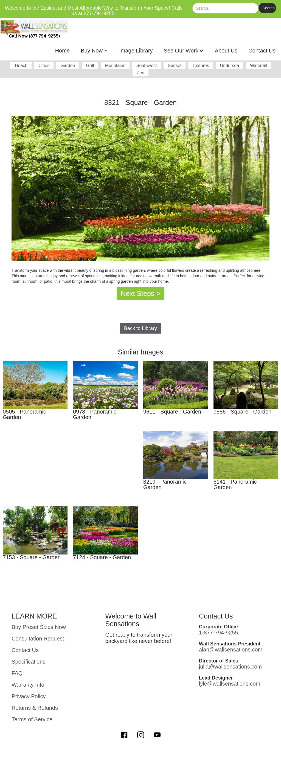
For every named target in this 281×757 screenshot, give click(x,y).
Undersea (229, 65)
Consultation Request (38, 639)
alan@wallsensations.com (231, 650)
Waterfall (258, 65)
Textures (200, 65)
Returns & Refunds (35, 708)
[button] (94, 50)
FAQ (17, 673)
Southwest (146, 65)
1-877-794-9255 (218, 633)
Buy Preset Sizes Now (39, 627)
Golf (90, 65)
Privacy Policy (29, 696)
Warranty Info (28, 685)
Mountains (115, 65)
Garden (67, 65)
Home (62, 51)
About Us (226, 51)
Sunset (174, 65)
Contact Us (262, 51)
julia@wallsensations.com (230, 667)
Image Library (136, 51)
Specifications (28, 662)
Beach (20, 65)
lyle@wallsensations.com (229, 684)
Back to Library (140, 328)
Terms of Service (32, 719)
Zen (140, 72)
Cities (43, 65)
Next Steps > (140, 293)
